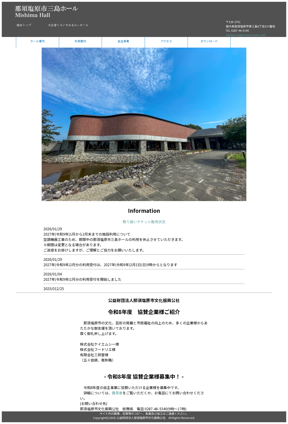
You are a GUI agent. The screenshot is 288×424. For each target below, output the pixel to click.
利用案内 (80, 41)
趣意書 (117, 392)
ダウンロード (209, 41)
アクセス (166, 41)
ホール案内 (37, 41)
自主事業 (123, 41)
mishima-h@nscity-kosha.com (246, 35)
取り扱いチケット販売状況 (144, 221)
